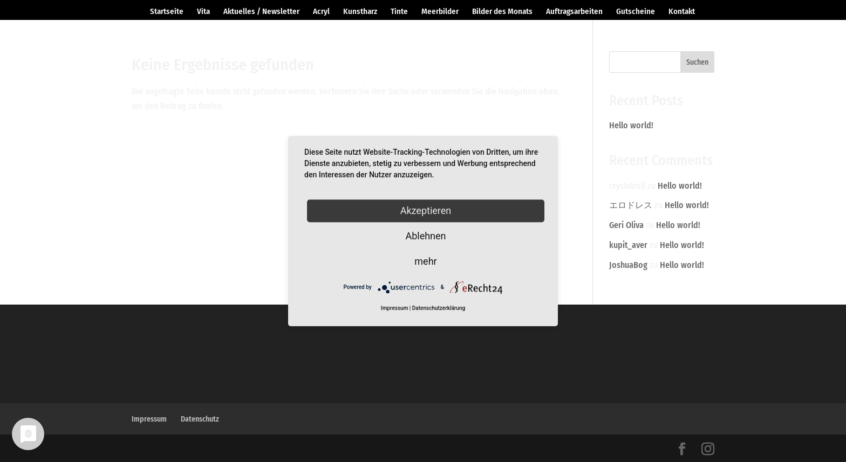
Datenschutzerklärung (438, 308)
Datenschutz (200, 419)
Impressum (149, 419)
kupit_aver (628, 245)
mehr (425, 261)
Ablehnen (425, 236)
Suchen (697, 62)
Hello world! (631, 125)
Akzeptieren (426, 210)
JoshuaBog (628, 265)
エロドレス (630, 205)
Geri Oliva (626, 225)
